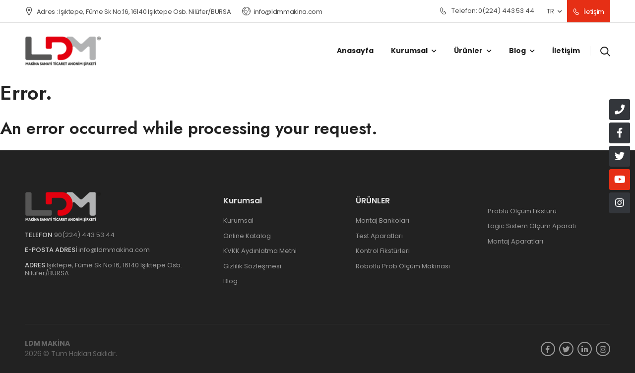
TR (550, 11)
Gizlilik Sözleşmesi (252, 266)
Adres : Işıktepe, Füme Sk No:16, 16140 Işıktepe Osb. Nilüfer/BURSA (128, 11)
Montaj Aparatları (515, 241)
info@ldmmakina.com (282, 11)
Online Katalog (247, 236)
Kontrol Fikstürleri (383, 250)
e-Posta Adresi (51, 249)
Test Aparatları (379, 236)
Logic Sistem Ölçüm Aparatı (532, 226)
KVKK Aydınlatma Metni (260, 250)
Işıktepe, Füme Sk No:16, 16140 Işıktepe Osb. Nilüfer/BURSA (103, 269)
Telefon (39, 235)
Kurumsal (409, 51)
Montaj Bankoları (382, 220)
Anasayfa (355, 51)
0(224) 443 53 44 (487, 11)
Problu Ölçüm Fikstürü (522, 211)
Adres (35, 265)
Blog (517, 51)
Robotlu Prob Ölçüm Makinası (403, 266)
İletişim (588, 11)
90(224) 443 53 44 (84, 235)
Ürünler (468, 51)
